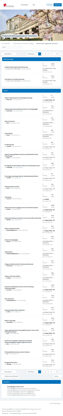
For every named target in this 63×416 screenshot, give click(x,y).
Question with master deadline (12, 276)
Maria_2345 (9, 99)
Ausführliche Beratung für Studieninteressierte (16, 67)
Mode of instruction (10, 121)
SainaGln (8, 209)
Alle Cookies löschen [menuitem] (54, 403)
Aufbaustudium (8, 252)
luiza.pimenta (9, 265)
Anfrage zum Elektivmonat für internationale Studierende (19, 264)
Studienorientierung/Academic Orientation (20, 36)
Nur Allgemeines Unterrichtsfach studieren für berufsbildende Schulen (22, 165)
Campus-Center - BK (50, 147)
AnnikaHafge (9, 167)
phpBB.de (19, 411)
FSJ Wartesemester (9, 144)
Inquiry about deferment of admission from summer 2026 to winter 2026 (23, 218)
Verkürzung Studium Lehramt (12, 186)
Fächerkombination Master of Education (15, 310)
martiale (8, 311)
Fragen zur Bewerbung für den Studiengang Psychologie (18, 98)
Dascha (8, 135)
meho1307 (9, 146)
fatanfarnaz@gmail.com (12, 230)
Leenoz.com (38, 409)
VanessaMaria (9, 322)
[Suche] (17, 47)
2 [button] (42, 54)
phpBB (9, 409)
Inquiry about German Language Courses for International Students (21, 207)
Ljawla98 (8, 219)
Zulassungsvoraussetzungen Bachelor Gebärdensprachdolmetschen (21, 176)
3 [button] (45, 54)
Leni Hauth (9, 290)
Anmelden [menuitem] (49, 5)
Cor (7, 353)
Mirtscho (8, 241)
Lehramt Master (9, 133)
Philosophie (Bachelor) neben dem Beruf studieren (17, 352)
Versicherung (8, 197)
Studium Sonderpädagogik (11, 240)
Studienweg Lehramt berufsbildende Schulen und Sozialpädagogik (21, 109)
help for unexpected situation (12, 228)
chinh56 (47, 199)
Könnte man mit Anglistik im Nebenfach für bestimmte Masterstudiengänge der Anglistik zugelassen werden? (18, 341)
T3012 (8, 188)
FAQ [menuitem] (33, 5)
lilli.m (8, 344)
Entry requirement (9, 299)
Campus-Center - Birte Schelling (13, 68)
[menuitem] (23, 4)
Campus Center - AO (50, 100)
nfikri (8, 123)
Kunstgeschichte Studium (11, 362)
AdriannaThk (9, 110)
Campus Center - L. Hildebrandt (48, 111)
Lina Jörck (9, 198)
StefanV (8, 157)
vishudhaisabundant (11, 300)
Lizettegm (9, 277)
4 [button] (48, 54)
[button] (60, 54)
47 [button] (57, 54)
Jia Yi (8, 333)
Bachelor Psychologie (10, 320)
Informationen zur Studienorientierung (14, 79)
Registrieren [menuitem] (58, 5)
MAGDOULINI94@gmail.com (13, 253)
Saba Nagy (9, 364)
